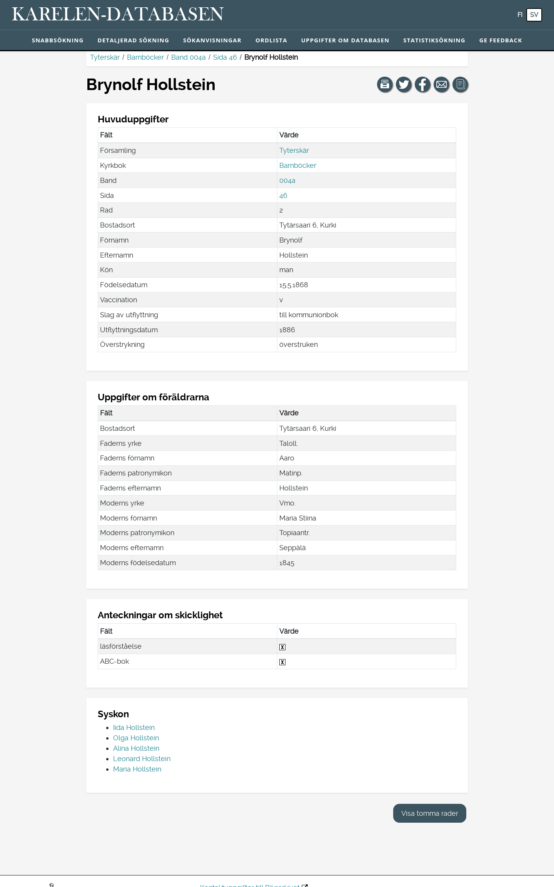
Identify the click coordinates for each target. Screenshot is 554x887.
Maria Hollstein (137, 769)
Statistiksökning (434, 40)
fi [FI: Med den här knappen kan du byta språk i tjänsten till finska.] (519, 14)
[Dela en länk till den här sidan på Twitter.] (403, 84)
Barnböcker (145, 57)
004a (287, 180)
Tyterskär (105, 57)
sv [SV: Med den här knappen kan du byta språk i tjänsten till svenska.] (534, 14)
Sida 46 (225, 57)
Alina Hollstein (136, 748)
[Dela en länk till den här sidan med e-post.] (441, 84)
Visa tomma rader (429, 813)
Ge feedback (500, 40)
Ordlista (271, 40)
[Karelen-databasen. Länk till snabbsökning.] (118, 15)
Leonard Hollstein (141, 759)
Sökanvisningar (212, 40)
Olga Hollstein (136, 738)
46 (283, 195)
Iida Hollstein (134, 727)
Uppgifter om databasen (345, 40)
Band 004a (188, 57)
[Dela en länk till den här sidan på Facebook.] (422, 84)
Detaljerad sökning (133, 40)
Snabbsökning (58, 40)
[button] (384, 84)
